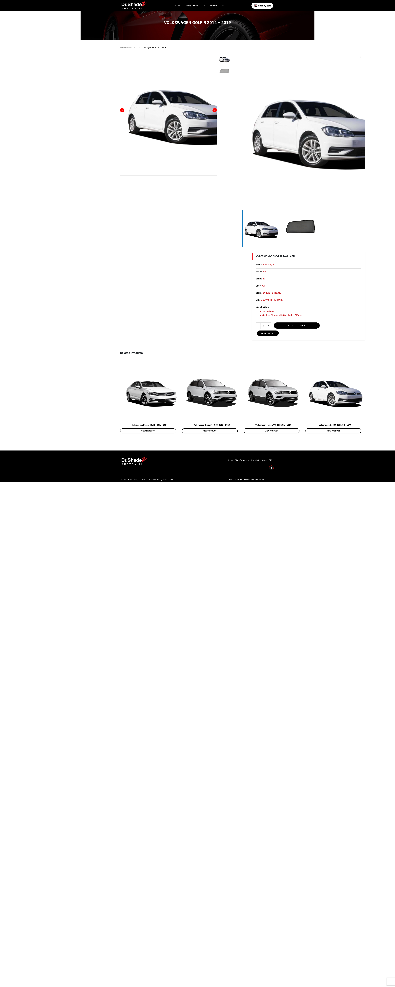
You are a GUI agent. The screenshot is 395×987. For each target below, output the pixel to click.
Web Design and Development (241, 547)
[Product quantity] (298, 377)
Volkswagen (130, 48)
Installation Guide (209, 5)
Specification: (298, 358)
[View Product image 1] (299, 275)
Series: (294, 330)
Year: (293, 344)
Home (177, 5)
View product (155, 499)
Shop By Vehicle (191, 5)
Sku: (293, 351)
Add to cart (332, 377)
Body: (294, 337)
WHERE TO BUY (303, 385)
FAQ (223, 5)
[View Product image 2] (348, 275)
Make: (294, 316)
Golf (138, 48)
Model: (294, 323)
